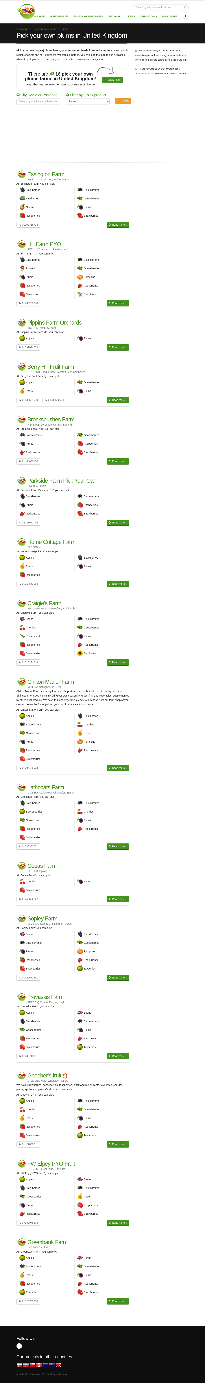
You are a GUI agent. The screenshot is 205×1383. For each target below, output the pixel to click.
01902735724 (28, 224)
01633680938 (54, 399)
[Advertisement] (99, 132)
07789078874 (28, 1222)
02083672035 (28, 522)
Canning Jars (148, 16)
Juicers (130, 16)
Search (123, 101)
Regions (114, 16)
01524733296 (28, 1301)
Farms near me (59, 16)
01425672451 (28, 977)
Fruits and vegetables (88, 16)
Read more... (118, 224)
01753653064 (28, 583)
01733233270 (28, 303)
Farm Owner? (170, 16)
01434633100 (28, 461)
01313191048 (28, 662)
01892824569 (28, 347)
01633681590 (28, 399)
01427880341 (28, 1144)
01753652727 (28, 899)
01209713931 (28, 1056)
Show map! (112, 79)
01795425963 (28, 767)
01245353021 (28, 846)
